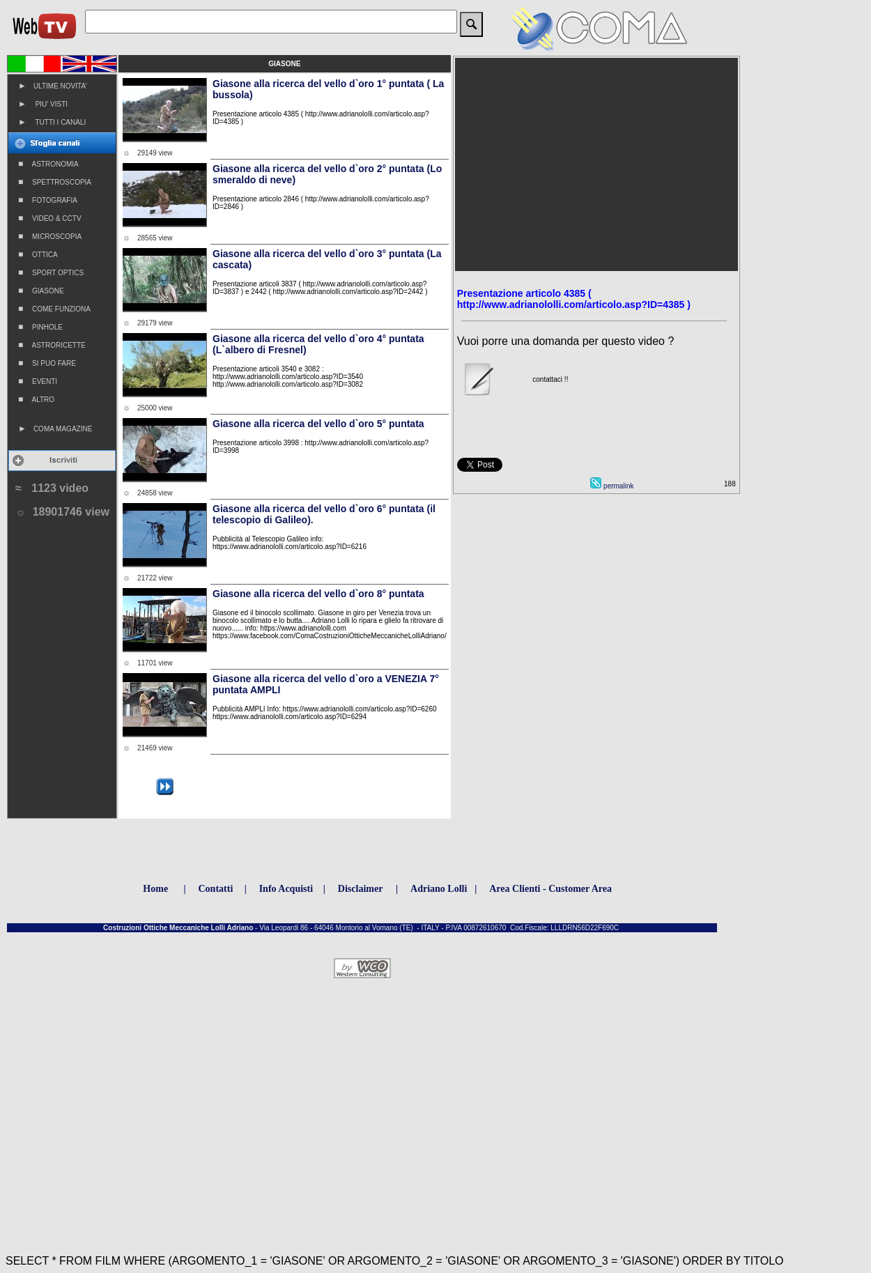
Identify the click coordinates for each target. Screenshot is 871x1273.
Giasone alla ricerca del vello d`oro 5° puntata (318, 423)
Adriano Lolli (438, 889)
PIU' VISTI (43, 104)
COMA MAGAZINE (55, 428)
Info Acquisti (286, 889)
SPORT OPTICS (51, 272)
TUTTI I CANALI (52, 122)
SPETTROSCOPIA (54, 182)
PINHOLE (40, 327)
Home (155, 889)
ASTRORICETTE (52, 345)
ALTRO (36, 399)
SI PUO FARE (47, 363)
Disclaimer (360, 889)
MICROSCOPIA (50, 236)
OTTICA (38, 254)
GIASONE (41, 290)
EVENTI (37, 381)
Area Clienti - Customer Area (550, 889)
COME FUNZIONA (54, 309)
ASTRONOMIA (48, 164)
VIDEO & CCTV (50, 218)
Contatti (216, 889)
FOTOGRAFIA (47, 200)
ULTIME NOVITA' (52, 86)
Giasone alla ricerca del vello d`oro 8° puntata (318, 593)
